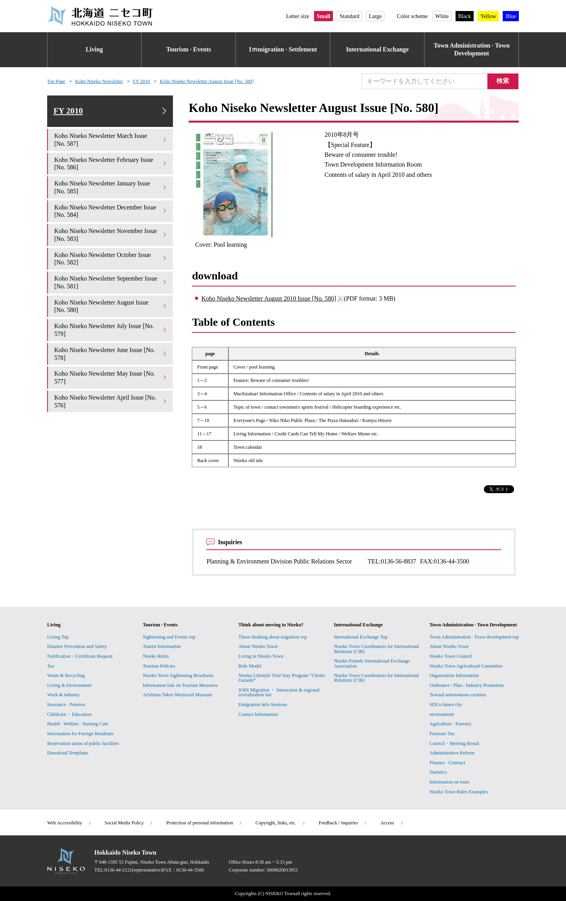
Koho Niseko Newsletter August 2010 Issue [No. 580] (268, 298)
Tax (50, 666)
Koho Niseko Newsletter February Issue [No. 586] (110, 164)
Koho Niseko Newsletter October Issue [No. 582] (110, 259)
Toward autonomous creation (458, 694)
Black (464, 16)
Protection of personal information (204, 823)
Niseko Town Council (451, 656)
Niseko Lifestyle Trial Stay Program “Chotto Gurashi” (281, 678)
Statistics (438, 772)
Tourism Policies (159, 666)
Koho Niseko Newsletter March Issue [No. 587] (110, 140)
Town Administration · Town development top (474, 637)
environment (442, 714)
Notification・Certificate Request (79, 656)
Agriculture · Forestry (451, 724)
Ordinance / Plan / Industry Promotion (467, 685)
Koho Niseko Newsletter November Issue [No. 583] (110, 235)
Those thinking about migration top (272, 637)
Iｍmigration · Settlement (283, 49)
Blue (510, 16)
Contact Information (257, 714)
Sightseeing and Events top (169, 637)
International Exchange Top (361, 637)
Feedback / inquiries (343, 823)
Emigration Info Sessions (262, 704)
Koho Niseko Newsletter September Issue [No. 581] (110, 283)
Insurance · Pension (66, 704)
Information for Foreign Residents (80, 733)
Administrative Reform (452, 753)
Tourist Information (162, 646)
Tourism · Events (188, 49)
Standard (349, 16)
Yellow (488, 16)
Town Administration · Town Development (472, 49)
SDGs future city (446, 704)
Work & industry (63, 694)
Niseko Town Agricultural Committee (466, 666)
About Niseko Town (257, 646)
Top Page (56, 81)
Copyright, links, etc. (280, 823)
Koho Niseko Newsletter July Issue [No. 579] (110, 331)
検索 (503, 80)
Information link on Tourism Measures (180, 685)
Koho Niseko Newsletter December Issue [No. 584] (110, 212)
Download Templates (68, 753)
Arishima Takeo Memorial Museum (177, 694)
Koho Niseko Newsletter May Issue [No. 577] (110, 378)
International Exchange (377, 49)
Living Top (58, 637)
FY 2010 (141, 81)
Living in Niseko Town (260, 656)
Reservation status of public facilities (83, 743)
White (441, 16)
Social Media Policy (129, 823)
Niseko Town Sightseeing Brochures (178, 675)
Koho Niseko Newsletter (99, 81)
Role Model (249, 666)
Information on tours (450, 782)
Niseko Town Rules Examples (459, 792)
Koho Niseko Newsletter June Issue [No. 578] (110, 354)
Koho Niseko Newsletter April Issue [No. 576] (110, 402)
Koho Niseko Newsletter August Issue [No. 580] (207, 81)
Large (375, 16)
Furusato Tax (442, 733)
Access (392, 823)
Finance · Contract (447, 762)
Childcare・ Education (69, 714)
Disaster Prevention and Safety (77, 646)
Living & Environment (69, 685)
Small (323, 16)
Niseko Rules (156, 656)
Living (94, 49)
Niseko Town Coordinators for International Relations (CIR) (376, 649)
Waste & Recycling (66, 675)
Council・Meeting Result (455, 743)
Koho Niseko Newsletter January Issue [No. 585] (110, 188)
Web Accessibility (69, 823)
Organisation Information (454, 675)
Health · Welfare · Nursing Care (77, 724)
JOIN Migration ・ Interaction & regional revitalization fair (279, 692)
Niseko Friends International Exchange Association (372, 663)
